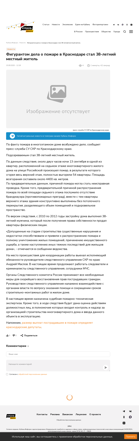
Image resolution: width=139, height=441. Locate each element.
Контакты (42, 414)
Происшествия (92, 31)
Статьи (46, 24)
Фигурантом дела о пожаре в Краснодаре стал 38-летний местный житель (53, 43)
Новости (56, 24)
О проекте (95, 414)
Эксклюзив (67, 24)
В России (78, 31)
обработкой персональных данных (33, 374)
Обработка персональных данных (68, 420)
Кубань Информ (12, 43)
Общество (106, 31)
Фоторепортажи (100, 24)
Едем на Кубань (82, 24)
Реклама (55, 414)
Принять (130, 436)
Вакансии (67, 414)
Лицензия (81, 414)
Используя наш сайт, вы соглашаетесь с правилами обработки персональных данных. (62, 436)
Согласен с (28, 374)
